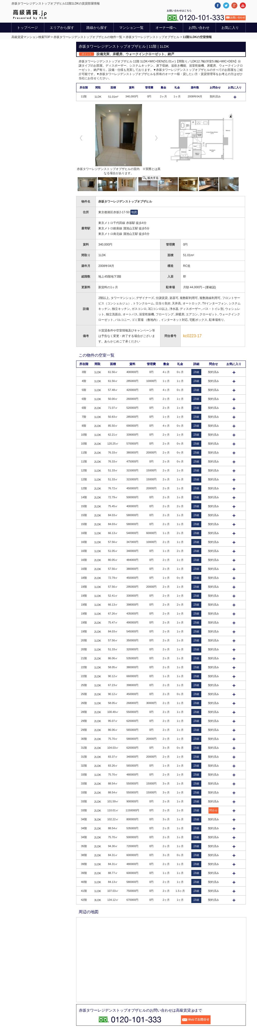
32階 (84, 765)
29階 (84, 720)
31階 (84, 747)
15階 (84, 506)
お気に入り (230, 28)
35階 (84, 846)
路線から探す (96, 28)
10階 (84, 434)
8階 (84, 425)
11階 (84, 452)
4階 (84, 380)
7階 (84, 416)
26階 (84, 702)
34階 (84, 819)
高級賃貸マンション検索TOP (30, 37)
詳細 (196, 371)
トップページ (27, 28)
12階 (84, 470)
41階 (84, 890)
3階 (84, 371)
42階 (84, 899)
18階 (84, 577)
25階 (84, 685)
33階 (84, 774)
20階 (84, 640)
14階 (84, 497)
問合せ (213, 810)
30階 (84, 738)
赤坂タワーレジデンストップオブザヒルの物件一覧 (87, 37)
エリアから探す (62, 28)
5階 (84, 389)
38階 (84, 855)
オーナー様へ (165, 28)
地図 (134, 212)
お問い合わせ (199, 28)
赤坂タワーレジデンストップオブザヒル (152, 37)
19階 (84, 586)
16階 (84, 533)
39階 (84, 864)
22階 (84, 667)
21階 (84, 658)
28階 (84, 711)
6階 (84, 398)
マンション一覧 (131, 28)
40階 (84, 881)
